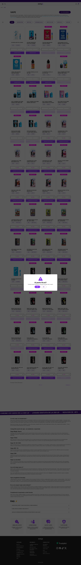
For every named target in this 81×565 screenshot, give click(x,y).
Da (37, 286)
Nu (43, 286)
